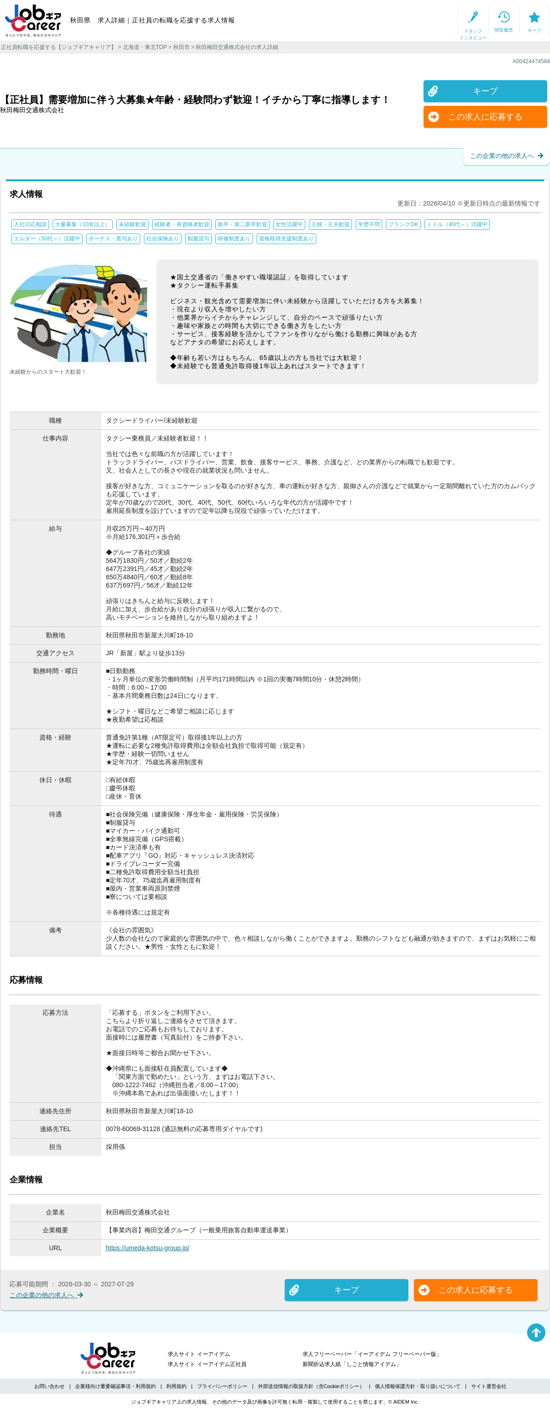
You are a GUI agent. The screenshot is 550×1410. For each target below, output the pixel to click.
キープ (518, 21)
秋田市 (181, 47)
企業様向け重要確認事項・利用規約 (115, 1386)
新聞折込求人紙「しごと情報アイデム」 (352, 1364)
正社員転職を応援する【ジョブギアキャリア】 (58, 47)
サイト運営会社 (488, 1386)
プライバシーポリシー (222, 1386)
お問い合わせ (49, 1386)
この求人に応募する (475, 116)
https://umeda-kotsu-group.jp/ (147, 1248)
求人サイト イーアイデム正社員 (207, 1364)
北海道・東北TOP (145, 47)
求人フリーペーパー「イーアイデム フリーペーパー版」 (371, 1354)
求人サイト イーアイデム (199, 1354)
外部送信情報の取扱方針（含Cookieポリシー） (311, 1386)
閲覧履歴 (454, 20)
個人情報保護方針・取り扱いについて (418, 1386)
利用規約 (176, 1386)
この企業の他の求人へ (506, 155)
